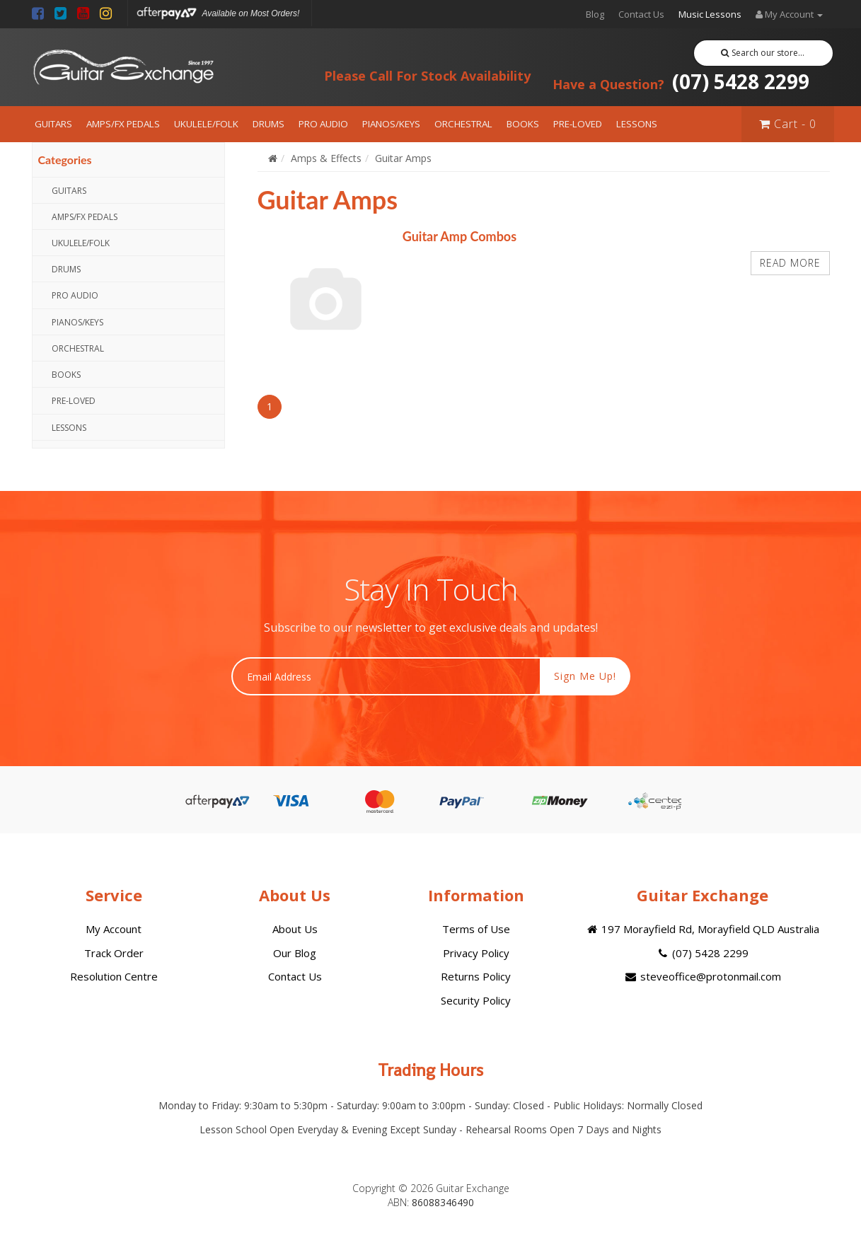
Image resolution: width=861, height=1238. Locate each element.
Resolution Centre (114, 976)
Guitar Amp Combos (459, 236)
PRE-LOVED (577, 123)
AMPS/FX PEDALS (123, 123)
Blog (595, 14)
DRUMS (268, 123)
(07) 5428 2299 (681, 81)
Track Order (114, 953)
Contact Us (641, 14)
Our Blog (294, 953)
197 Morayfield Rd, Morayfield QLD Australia (702, 929)
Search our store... (763, 53)
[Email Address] (386, 676)
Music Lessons (709, 14)
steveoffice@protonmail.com (701, 976)
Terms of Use (476, 929)
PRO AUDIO (323, 123)
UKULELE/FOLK (206, 123)
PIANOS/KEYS (391, 123)
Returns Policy (476, 976)
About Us (295, 929)
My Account (113, 929)
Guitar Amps (403, 158)
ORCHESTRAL (463, 123)
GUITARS (53, 123)
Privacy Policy (476, 953)
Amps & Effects (326, 158)
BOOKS (523, 123)
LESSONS (636, 123)
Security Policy (476, 1000)
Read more (790, 263)
